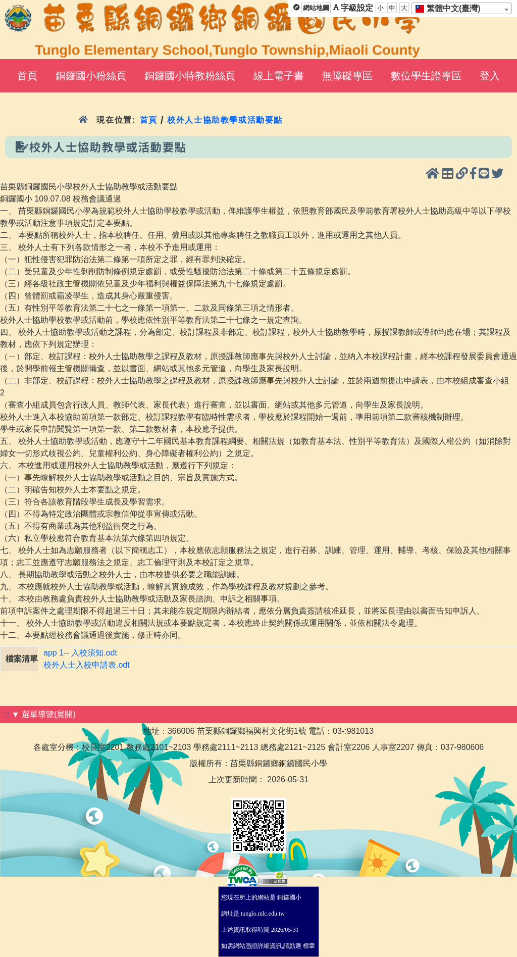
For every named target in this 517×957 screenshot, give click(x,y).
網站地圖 (316, 8)
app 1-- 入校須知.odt (80, 652)
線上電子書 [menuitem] (278, 75)
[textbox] (451, 9)
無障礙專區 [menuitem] (347, 75)
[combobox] (461, 8)
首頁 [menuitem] (27, 75)
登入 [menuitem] (490, 75)
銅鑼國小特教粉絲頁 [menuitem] (189, 75)
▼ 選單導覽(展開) (44, 714)
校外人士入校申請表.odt (86, 665)
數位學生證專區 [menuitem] (426, 75)
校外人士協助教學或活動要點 (225, 120)
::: (6, 714)
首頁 (149, 120)
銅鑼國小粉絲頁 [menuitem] (91, 75)
